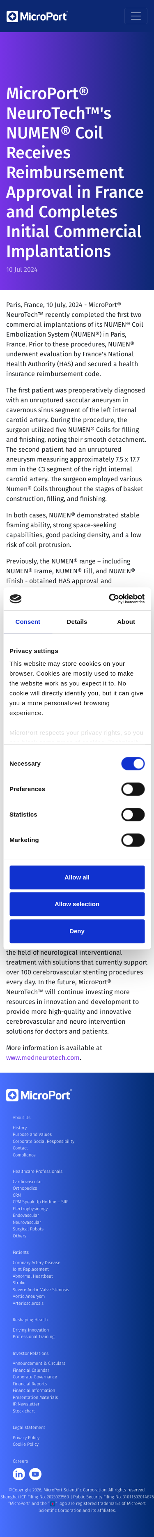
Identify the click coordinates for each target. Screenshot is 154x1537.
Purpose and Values (32, 1134)
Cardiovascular (27, 1181)
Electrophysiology (30, 1209)
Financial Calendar (31, 1370)
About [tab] (126, 621)
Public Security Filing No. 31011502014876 (113, 1497)
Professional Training (34, 1336)
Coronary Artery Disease (36, 1262)
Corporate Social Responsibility (43, 1141)
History (20, 1128)
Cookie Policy (26, 1444)
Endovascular (26, 1215)
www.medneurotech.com (43, 1061)
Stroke (19, 1282)
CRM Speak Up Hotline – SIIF (40, 1202)
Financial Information (34, 1390)
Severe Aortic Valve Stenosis (41, 1289)
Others (19, 1236)
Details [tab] (77, 621)
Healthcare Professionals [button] (37, 1171)
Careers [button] (20, 1461)
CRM (17, 1195)
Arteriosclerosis (28, 1303)
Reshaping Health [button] (30, 1319)
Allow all (77, 877)
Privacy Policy (26, 1437)
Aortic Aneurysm (29, 1296)
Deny (77, 931)
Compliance (24, 1155)
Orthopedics (25, 1188)
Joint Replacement (31, 1269)
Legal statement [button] (29, 1427)
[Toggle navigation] (135, 16)
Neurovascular (27, 1222)
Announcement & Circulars (39, 1363)
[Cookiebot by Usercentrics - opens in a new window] (110, 598)
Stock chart (24, 1411)
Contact (20, 1148)
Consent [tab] (27, 621)
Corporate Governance (35, 1377)
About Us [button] (21, 1117)
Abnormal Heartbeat (33, 1276)
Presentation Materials (35, 1397)
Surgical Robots (28, 1229)
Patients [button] (21, 1252)
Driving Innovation (31, 1330)
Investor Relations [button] (30, 1353)
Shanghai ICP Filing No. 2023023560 (35, 1497)
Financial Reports (30, 1384)
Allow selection (77, 903)
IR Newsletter (26, 1404)
